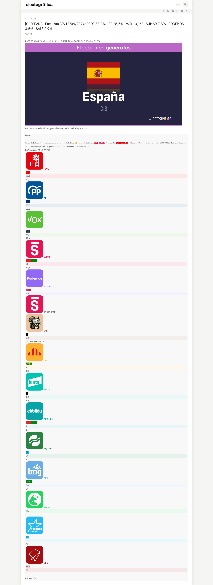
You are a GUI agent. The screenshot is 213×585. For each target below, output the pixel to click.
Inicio (27, 18)
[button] (178, 4)
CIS (34, 18)
